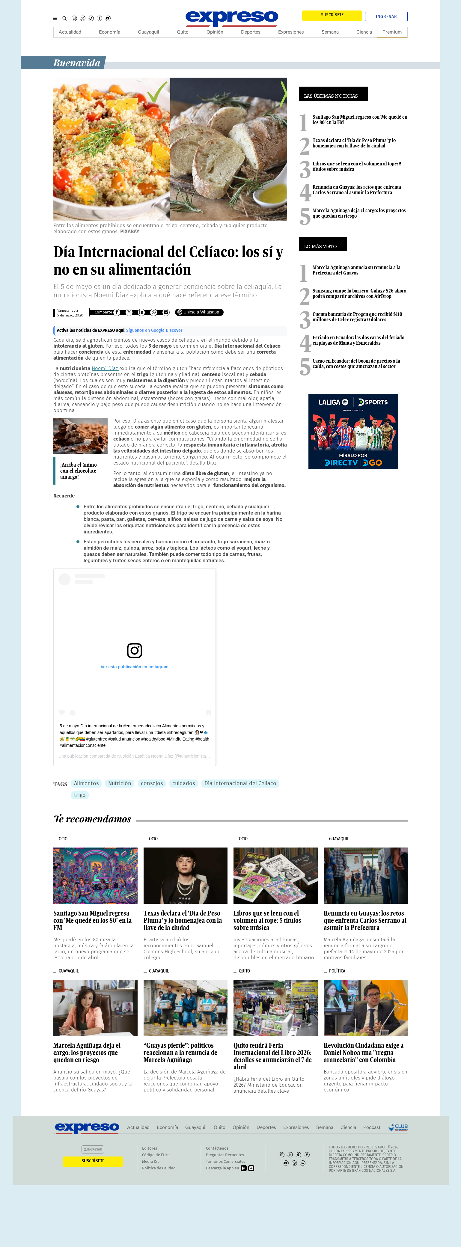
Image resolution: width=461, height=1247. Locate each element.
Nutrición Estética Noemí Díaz (145, 756)
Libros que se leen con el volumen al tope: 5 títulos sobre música (357, 166)
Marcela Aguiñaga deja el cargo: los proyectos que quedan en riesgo (359, 213)
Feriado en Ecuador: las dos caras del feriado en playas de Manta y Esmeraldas (358, 340)
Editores (149, 1149)
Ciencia (364, 32)
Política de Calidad (159, 1168)
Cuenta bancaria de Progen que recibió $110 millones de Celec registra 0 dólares (357, 316)
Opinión (215, 32)
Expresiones (291, 32)
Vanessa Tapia (67, 311)
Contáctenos (217, 1149)
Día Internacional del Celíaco (240, 783)
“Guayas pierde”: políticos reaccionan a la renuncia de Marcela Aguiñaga (180, 1052)
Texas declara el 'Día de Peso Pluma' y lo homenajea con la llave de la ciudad (354, 143)
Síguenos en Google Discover (154, 330)
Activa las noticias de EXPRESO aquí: (91, 330)
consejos (152, 783)
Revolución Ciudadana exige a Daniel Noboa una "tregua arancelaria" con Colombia (364, 1052)
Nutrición (119, 783)
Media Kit (150, 1162)
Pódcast (371, 1127)
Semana (330, 32)
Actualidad (70, 32)
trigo (80, 795)
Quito (183, 32)
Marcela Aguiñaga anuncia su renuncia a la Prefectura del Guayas (356, 270)
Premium (392, 32)
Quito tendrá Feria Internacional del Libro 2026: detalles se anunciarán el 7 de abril (272, 1056)
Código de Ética (156, 1155)
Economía (109, 32)
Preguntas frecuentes (225, 1155)
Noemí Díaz (105, 368)
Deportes (250, 32)
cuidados (183, 783)
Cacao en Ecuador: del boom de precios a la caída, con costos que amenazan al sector (356, 363)
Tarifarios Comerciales (225, 1162)
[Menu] (55, 18)
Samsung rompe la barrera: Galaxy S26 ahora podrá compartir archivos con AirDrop (359, 293)
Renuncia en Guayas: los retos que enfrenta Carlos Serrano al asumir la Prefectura (357, 189)
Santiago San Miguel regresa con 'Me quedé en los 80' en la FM (360, 119)
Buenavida (76, 62)
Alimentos (86, 783)
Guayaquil (148, 32)
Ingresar (386, 17)
